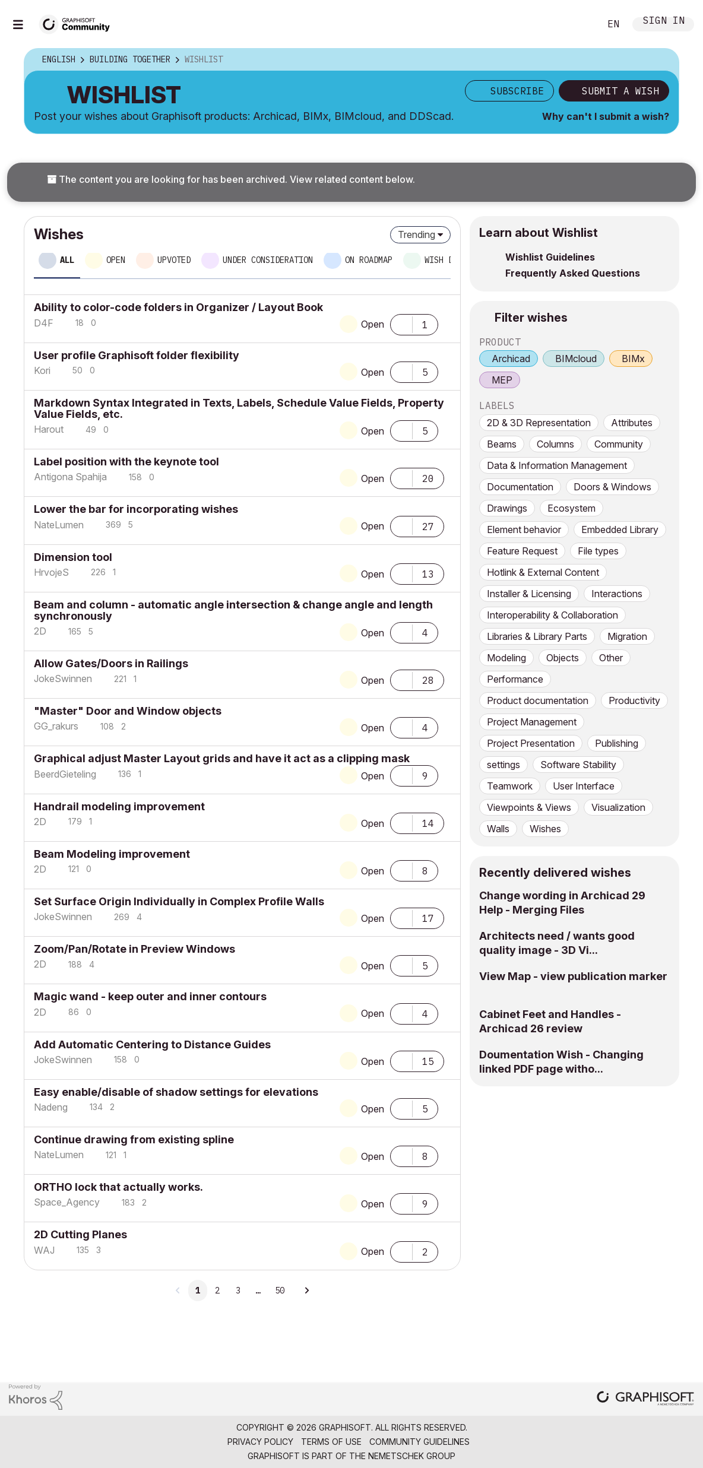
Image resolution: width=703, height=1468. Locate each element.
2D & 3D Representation (539, 423)
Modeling (506, 658)
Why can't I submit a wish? (605, 116)
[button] (401, 323)
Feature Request (522, 551)
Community (618, 444)
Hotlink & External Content (543, 572)
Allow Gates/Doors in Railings (111, 663)
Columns (555, 444)
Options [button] (662, 60)
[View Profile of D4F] (43, 323)
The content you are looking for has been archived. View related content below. (231, 179)
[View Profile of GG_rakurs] (56, 726)
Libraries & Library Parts (537, 636)
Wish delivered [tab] (458, 260)
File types (598, 551)
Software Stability (578, 765)
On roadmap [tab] (368, 260)
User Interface (584, 786)
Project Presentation (531, 743)
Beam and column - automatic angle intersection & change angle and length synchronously (233, 610)
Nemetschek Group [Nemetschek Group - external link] (411, 1456)
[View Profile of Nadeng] (51, 1107)
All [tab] (67, 260)
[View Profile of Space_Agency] (67, 1202)
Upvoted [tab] (174, 260)
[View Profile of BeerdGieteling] (65, 774)
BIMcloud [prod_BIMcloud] (576, 358)
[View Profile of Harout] (49, 429)
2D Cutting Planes (80, 1234)
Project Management (532, 722)
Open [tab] (115, 260)
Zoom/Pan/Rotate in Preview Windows (134, 949)
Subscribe (517, 91)
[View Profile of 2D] (40, 631)
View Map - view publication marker (573, 976)
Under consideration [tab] (268, 260)
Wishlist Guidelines (550, 257)
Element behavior (524, 529)
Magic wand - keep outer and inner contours (150, 996)
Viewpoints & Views (529, 807)
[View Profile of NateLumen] (59, 525)
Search (577, 24)
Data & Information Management (557, 465)
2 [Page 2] (217, 1290)
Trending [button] (416, 234)
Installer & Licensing (529, 594)
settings (503, 765)
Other (611, 658)
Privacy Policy (260, 1442)
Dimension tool (73, 557)
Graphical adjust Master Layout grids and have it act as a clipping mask (222, 758)
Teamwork (510, 786)
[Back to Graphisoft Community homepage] (78, 23)
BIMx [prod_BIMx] (633, 358)
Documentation (520, 487)
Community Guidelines (419, 1442)
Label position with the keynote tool (126, 461)
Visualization (618, 807)
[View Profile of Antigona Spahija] (70, 477)
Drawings (507, 508)
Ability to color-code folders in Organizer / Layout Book (178, 307)
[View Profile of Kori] (42, 370)
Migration (627, 636)
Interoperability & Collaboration (552, 615)
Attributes (632, 423)
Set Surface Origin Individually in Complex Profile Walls (179, 901)
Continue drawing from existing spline (134, 1139)
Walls (498, 829)
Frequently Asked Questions (572, 273)
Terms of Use (331, 1442)
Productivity (634, 700)
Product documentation (537, 700)
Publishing (616, 743)
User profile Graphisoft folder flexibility (136, 355)
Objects (562, 658)
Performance (515, 679)
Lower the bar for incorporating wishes (136, 509)
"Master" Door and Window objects (127, 711)
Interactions (616, 594)
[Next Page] (306, 1290)
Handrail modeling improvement (119, 806)
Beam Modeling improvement (112, 854)
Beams (502, 444)
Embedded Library (619, 529)
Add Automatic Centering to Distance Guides (152, 1044)
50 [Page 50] (279, 1290)
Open (372, 324)
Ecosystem (571, 508)
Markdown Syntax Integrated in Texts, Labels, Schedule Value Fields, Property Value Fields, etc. (239, 408)
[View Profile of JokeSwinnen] (63, 678)
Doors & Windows (612, 487)
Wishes (545, 829)
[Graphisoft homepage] (645, 1399)
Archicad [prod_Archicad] (511, 358)
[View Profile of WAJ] (44, 1250)
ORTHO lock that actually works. (118, 1187)
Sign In (664, 21)
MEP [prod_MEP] (502, 380)
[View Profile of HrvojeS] (51, 572)
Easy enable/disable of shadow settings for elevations (176, 1092)
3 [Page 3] (238, 1290)
